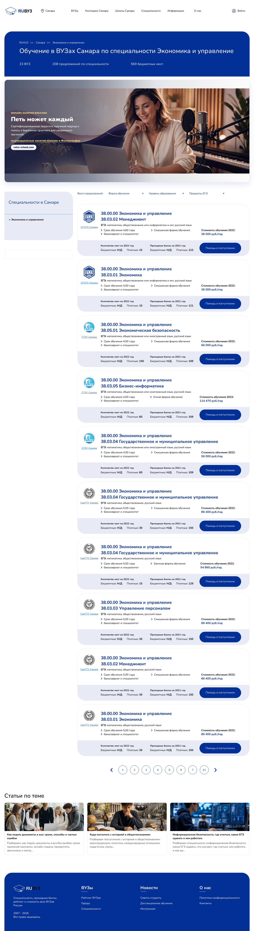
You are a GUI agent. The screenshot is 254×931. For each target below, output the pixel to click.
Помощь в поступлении (220, 248)
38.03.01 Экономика (121, 275)
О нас (197, 11)
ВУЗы (74, 11)
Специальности (151, 11)
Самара (50, 11)
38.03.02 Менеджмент (123, 219)
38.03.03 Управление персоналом (135, 608)
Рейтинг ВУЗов (91, 898)
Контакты (205, 903)
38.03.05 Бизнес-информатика (132, 386)
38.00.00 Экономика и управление (136, 213)
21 (204, 770)
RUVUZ (23, 42)
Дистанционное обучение (156, 903)
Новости (149, 888)
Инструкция (147, 909)
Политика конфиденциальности (219, 898)
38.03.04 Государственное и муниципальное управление (159, 441)
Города (85, 903)
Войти (241, 11)
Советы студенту (150, 898)
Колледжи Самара (96, 11)
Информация (176, 11)
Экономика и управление (68, 42)
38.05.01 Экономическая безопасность (140, 330)
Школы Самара (124, 11)
